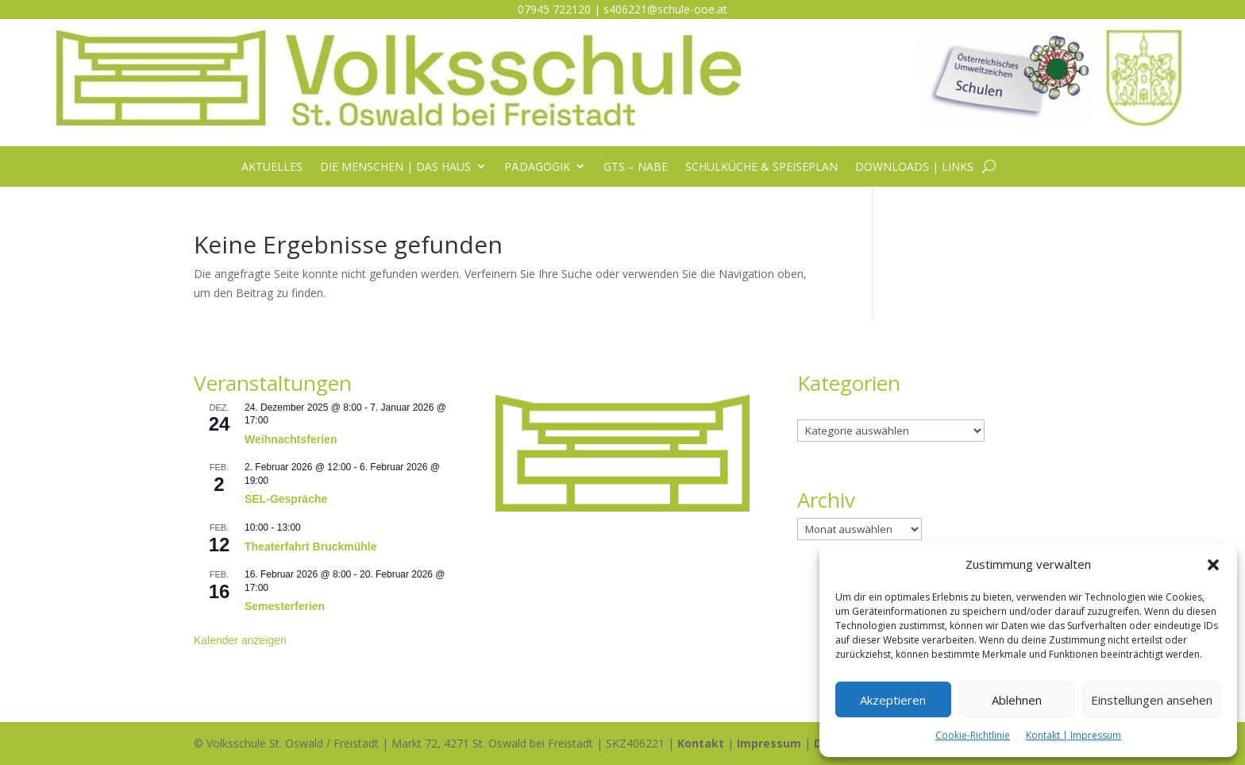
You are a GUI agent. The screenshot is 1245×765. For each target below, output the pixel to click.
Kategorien (825, 410)
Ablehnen (1017, 700)
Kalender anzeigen (240, 640)
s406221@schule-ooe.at (665, 9)
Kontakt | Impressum (1073, 735)
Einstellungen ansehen (1151, 700)
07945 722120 (554, 9)
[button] (1213, 565)
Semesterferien (285, 606)
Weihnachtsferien (291, 439)
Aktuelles (272, 167)
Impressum (769, 743)
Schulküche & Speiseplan (761, 167)
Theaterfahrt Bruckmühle (310, 546)
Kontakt (700, 743)
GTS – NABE (635, 167)
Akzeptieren (893, 700)
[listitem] (622, 417)
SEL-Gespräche (286, 499)
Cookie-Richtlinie (972, 735)
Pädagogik (537, 167)
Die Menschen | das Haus (395, 167)
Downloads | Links (914, 167)
